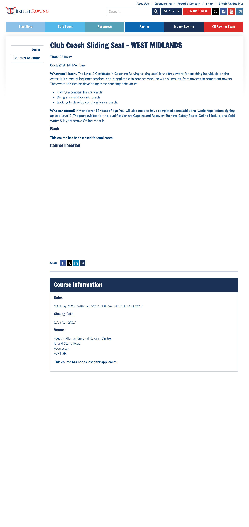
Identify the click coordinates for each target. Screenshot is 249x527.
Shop (209, 3)
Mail (82, 263)
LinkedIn (76, 263)
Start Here (25, 27)
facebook (223, 11)
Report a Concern (188, 3)
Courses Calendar (27, 58)
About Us (143, 3)
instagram (239, 11)
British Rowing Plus (231, 3)
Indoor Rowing (184, 27)
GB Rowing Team (223, 27)
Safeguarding (163, 3)
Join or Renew (197, 11)
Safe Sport (65, 27)
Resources (105, 27)
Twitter (69, 263)
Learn (36, 50)
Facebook (63, 263)
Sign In (169, 11)
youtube (231, 11)
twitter (215, 11)
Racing (144, 27)
